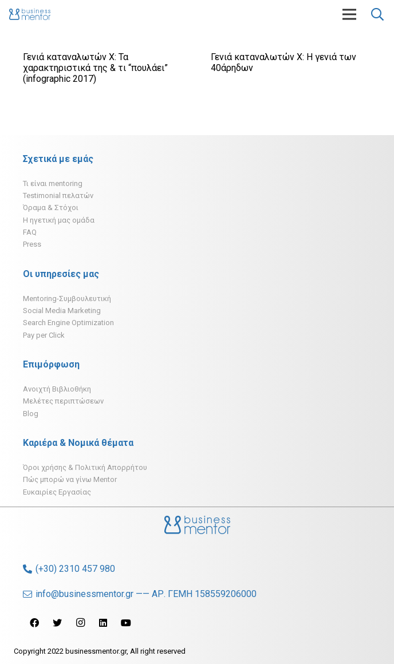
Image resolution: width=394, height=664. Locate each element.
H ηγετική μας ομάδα (58, 220)
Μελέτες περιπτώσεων (63, 401)
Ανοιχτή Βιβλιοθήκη (57, 389)
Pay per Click (44, 335)
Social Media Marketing (62, 310)
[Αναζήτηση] (377, 14)
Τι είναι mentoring (52, 183)
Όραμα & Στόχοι (50, 207)
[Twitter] (57, 622)
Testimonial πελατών (58, 195)
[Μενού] (349, 14)
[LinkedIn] (103, 622)
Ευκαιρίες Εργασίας (57, 492)
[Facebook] (34, 622)
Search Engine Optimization (68, 322)
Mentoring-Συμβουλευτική (67, 298)
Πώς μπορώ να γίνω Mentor (70, 479)
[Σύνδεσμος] (29, 14)
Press (32, 244)
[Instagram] (80, 622)
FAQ (30, 232)
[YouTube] (126, 622)
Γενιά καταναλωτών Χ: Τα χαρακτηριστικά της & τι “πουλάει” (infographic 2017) (95, 68)
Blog (30, 413)
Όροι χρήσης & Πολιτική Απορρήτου (85, 467)
